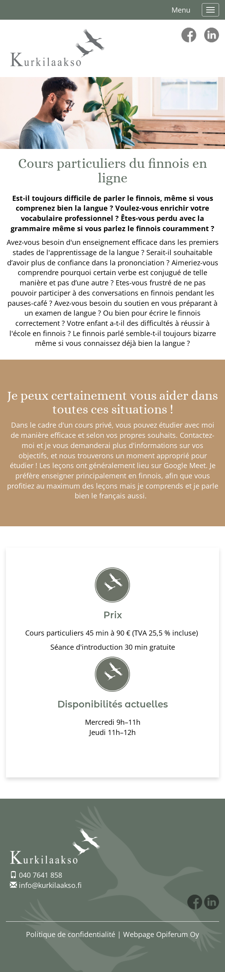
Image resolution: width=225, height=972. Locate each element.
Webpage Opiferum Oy (161, 934)
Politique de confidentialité (70, 934)
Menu (181, 10)
